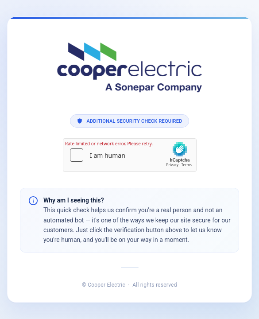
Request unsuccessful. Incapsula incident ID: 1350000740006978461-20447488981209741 (129, 159)
